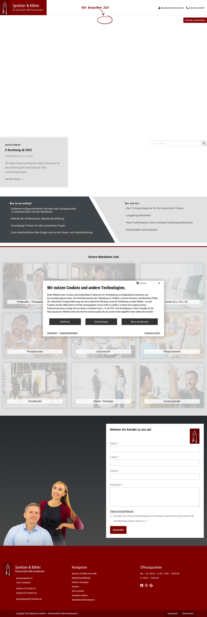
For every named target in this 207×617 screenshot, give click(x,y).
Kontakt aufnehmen (195, 20)
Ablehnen (65, 321)
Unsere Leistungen (82, 20)
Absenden (118, 530)
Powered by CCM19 (152, 333)
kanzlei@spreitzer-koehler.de (29, 599)
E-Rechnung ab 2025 (18, 150)
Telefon (114, 470)
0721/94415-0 (29, 588)
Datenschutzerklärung (121, 511)
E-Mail (114, 457)
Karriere (104, 20)
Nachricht (116, 484)
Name (114, 443)
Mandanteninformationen (172, 8)
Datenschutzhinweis (69, 333)
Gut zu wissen (124, 20)
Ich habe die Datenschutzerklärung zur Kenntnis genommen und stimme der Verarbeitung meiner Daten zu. (153, 518)
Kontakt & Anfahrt (197, 8)
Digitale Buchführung (53, 20)
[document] (103, 302)
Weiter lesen (14, 179)
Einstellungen (101, 321)
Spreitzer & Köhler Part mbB (19, 20)
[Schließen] (159, 283)
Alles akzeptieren (140, 321)
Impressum (52, 333)
